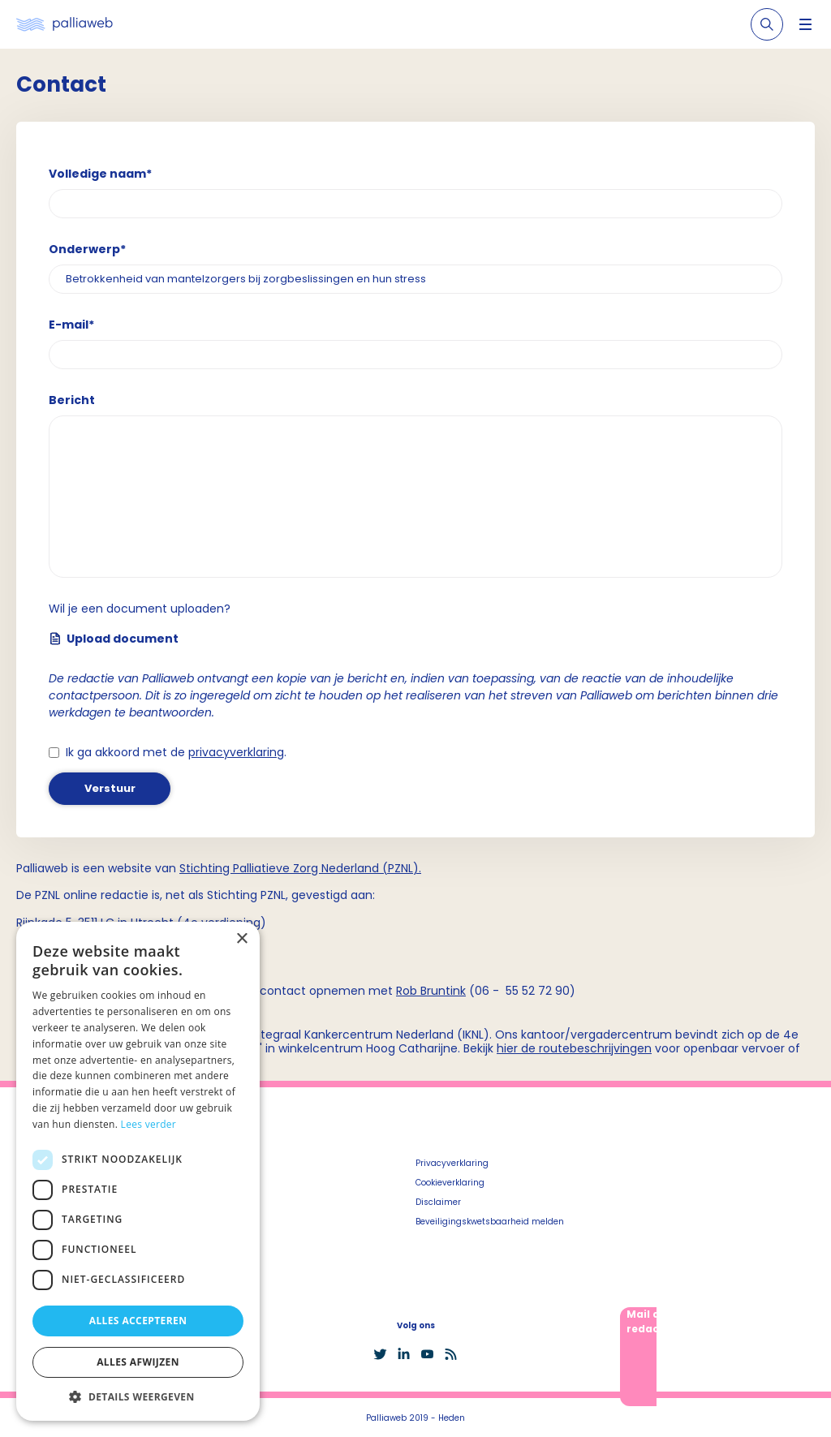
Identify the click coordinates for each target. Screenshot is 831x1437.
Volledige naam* (100, 174)
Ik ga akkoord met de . (176, 752)
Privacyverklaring (452, 1163)
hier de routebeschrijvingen (574, 1048)
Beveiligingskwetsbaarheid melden (490, 1221)
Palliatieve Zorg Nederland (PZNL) (326, 868)
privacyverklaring (236, 752)
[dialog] (138, 1171)
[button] (137, 1396)
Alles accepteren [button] (138, 1320)
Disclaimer (438, 1202)
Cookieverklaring (450, 1183)
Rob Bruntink (431, 991)
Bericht (72, 400)
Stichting (206, 868)
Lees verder (149, 1124)
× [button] (241, 939)
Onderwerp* (87, 249)
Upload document (114, 638)
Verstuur (110, 788)
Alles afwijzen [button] (138, 1362)
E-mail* (71, 324)
